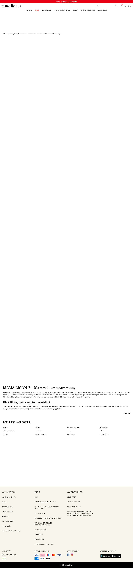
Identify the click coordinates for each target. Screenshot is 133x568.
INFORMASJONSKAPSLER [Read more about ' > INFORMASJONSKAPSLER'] (44, 544)
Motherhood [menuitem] (102, 10)
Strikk (5, 434)
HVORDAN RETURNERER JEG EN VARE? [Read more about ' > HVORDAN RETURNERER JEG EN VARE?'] (48, 518)
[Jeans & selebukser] (66, 144)
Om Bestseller (74, 492)
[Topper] (100, 76)
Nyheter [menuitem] (29, 10)
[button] (17, 555)
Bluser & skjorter (73, 427)
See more (127, 413)
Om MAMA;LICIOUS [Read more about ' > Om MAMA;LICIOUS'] (9, 497)
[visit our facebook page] (68, 555)
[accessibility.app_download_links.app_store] (116, 558)
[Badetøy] (33, 281)
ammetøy (74, 395)
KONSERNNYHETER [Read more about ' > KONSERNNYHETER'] (74, 507)
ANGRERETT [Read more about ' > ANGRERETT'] (39, 534)
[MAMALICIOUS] (11, 7)
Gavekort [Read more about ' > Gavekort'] (5, 516)
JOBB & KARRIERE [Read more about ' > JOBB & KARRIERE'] (73, 502)
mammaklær (63, 395)
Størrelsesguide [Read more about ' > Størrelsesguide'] (7, 521)
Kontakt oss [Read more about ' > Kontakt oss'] (6, 502)
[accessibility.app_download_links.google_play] (105, 558)
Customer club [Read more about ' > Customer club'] (7, 507)
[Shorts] (111, 208)
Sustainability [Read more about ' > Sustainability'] (6, 526)
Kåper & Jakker (9, 431)
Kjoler (5, 427)
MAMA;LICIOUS (8, 492)
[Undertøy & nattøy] (66, 208)
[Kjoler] (33, 76)
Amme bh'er (103, 434)
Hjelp (37, 492)
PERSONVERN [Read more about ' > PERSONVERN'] (39, 539)
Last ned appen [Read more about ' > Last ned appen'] (7, 511)
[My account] (66, 463)
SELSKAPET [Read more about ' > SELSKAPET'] (71, 497)
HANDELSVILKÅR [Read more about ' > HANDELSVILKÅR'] (41, 530)
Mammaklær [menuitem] (46, 10)
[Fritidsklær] (100, 281)
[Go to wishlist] (125, 6)
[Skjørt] (22, 208)
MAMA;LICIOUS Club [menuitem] (87, 10)
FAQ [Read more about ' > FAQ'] (36, 497)
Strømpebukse (40, 434)
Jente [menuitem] (75, 10)
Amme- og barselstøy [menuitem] (62, 10)
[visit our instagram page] (72, 555)
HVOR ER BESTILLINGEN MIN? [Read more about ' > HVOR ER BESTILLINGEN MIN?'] (45, 502)
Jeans (69, 431)
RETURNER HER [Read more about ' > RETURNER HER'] (40, 513)
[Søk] (116, 6)
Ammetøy (38, 431)
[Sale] (66, 21)
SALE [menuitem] (37, 10)
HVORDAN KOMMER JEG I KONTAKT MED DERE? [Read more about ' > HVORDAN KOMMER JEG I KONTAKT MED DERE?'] (43, 524)
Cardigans (71, 434)
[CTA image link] (66, 353)
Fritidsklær (103, 427)
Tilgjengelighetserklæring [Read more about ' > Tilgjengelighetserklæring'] (11, 531)
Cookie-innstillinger (66, 565)
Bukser (102, 431)
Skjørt (37, 427)
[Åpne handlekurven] (129, 6)
